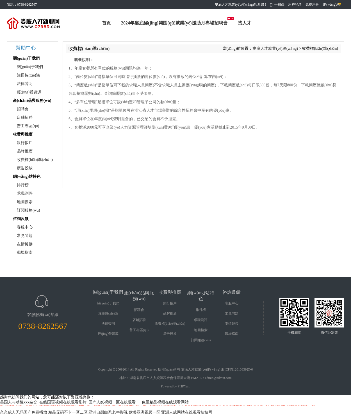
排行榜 (23, 185)
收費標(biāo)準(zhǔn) (35, 160)
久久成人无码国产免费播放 (23, 412)
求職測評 (25, 193)
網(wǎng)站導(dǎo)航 (331, 6)
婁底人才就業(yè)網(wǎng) (275, 48)
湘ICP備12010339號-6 (237, 369)
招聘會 (23, 109)
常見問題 (25, 236)
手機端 (279, 4)
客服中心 (25, 227)
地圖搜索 (25, 202)
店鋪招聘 (25, 117)
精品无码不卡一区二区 (68, 412)
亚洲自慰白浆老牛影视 (108, 412)
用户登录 (295, 4)
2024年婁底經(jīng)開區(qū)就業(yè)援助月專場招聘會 (174, 23)
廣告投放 (25, 168)
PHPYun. (184, 386)
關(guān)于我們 (30, 67)
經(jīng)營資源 (29, 92)
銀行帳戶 (25, 143)
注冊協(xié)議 (28, 75)
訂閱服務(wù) (28, 210)
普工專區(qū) (28, 126)
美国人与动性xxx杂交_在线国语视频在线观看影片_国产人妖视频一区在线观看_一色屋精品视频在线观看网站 (94, 402)
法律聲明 (25, 84)
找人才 (244, 23)
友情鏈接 (25, 244)
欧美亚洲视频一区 (144, 412)
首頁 (106, 23)
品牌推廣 (25, 151)
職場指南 (25, 252)
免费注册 (312, 4)
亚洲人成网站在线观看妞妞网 (186, 412)
